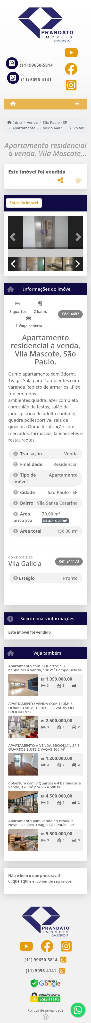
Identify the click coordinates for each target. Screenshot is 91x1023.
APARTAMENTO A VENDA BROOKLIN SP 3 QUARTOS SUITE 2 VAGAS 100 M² (44, 747)
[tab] (24, 203)
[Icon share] (71, 52)
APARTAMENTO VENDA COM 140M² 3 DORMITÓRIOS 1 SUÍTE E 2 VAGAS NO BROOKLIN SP (41, 707)
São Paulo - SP (55, 122)
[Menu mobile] (13, 103)
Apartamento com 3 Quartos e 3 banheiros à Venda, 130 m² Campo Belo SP (45, 667)
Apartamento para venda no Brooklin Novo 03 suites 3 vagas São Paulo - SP (41, 822)
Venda (32, 122)
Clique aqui (18, 881)
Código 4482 (51, 127)
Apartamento (23, 127)
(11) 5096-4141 (36, 79)
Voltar (76, 127)
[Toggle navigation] (77, 104)
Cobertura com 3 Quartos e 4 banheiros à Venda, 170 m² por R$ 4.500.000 (44, 785)
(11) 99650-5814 (36, 65)
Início (14, 122)
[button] (13, 237)
